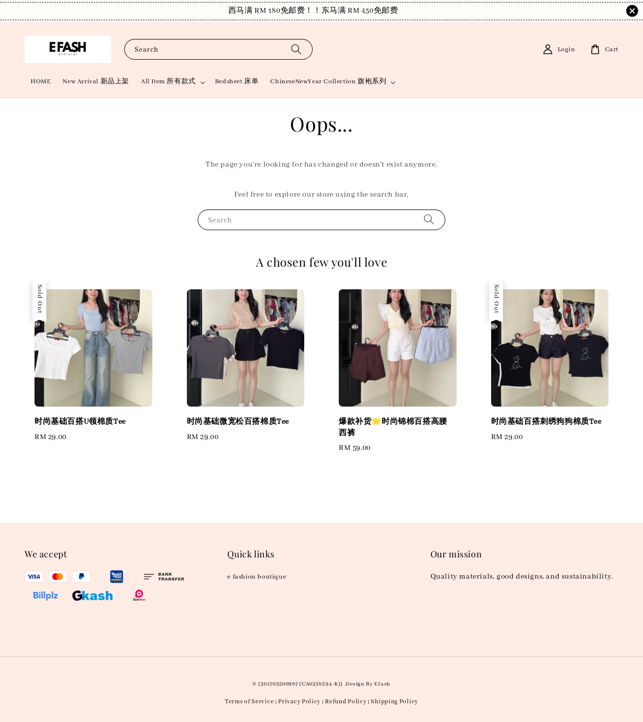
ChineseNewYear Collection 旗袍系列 (328, 81)
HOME (41, 81)
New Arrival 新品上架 (96, 81)
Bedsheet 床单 (237, 81)
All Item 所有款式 (168, 81)
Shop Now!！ (384, 10)
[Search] (296, 49)
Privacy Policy (299, 701)
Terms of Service (249, 701)
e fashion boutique (256, 577)
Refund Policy (345, 701)
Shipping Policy (394, 701)
